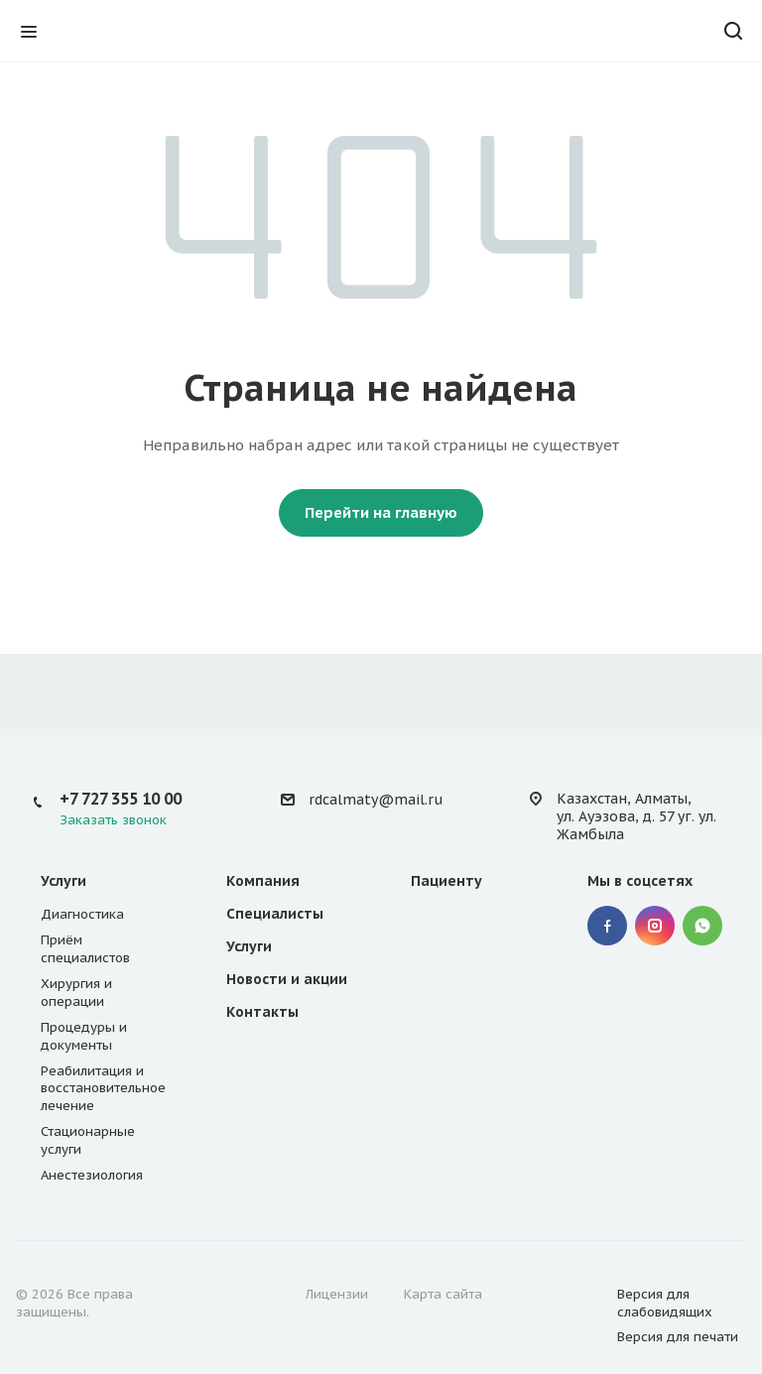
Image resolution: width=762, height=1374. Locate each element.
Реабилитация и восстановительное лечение (103, 1088)
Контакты (262, 1012)
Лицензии (337, 1294)
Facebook (607, 925)
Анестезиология (92, 1175)
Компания (263, 881)
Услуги (63, 881)
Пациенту (446, 881)
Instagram (655, 925)
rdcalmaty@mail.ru (376, 800)
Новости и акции (286, 979)
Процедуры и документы (84, 1036)
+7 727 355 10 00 (121, 799)
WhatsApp (702, 925)
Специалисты (274, 914)
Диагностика (82, 914)
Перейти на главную (381, 512)
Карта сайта (443, 1294)
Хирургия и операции (76, 992)
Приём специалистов (85, 949)
